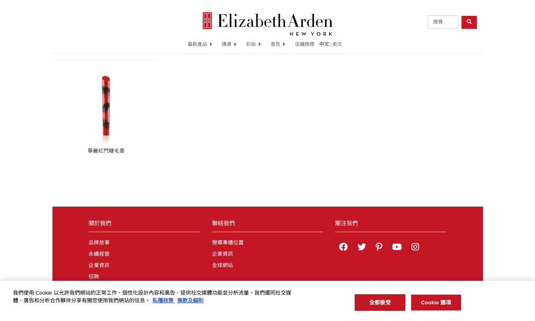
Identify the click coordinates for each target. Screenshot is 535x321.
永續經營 (99, 254)
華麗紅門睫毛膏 (106, 151)
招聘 (94, 277)
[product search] (443, 22)
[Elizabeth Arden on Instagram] (415, 248)
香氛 (278, 44)
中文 (324, 44)
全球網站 (222, 265)
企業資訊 (99, 265)
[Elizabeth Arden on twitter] (361, 248)
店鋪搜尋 (304, 44)
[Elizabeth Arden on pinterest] (379, 248)
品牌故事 (99, 243)
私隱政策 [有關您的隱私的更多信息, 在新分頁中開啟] (163, 302)
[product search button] (469, 22)
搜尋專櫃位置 (228, 243)
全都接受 (380, 305)
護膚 (229, 44)
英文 (337, 44)
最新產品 (200, 44)
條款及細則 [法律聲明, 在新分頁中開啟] (190, 302)
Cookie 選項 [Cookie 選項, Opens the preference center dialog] (436, 305)
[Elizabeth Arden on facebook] (343, 248)
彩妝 (253, 44)
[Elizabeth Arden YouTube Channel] (397, 248)
